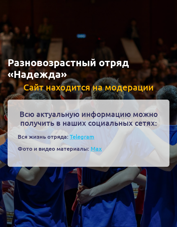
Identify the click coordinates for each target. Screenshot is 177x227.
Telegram (82, 136)
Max (96, 148)
